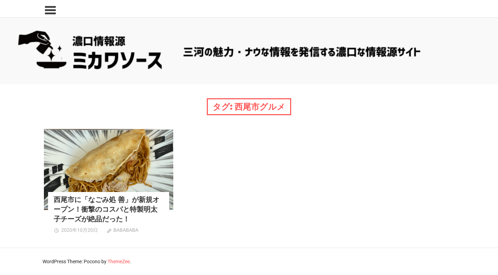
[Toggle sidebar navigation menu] (50, 10)
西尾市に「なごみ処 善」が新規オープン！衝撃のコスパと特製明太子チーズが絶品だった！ (106, 209)
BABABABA (125, 230)
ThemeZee (119, 261)
